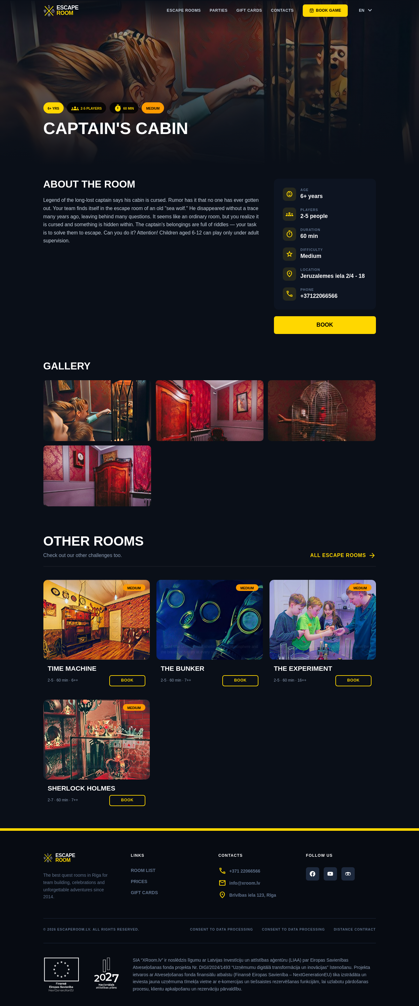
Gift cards (249, 10)
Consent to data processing (221, 929)
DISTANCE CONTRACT (355, 929)
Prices (139, 881)
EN (366, 10)
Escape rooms (184, 10)
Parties (218, 10)
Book (324, 325)
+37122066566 (319, 296)
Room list (143, 870)
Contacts (282, 10)
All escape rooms (343, 556)
